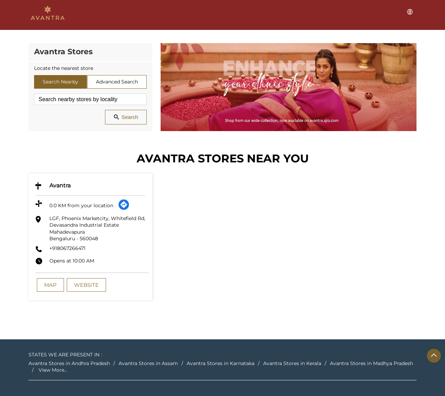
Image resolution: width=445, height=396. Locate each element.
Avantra (60, 185)
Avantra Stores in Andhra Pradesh (69, 363)
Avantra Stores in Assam (148, 363)
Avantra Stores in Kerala (292, 363)
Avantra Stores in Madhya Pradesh (371, 363)
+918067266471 (67, 248)
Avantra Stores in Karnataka (220, 363)
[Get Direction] (124, 208)
